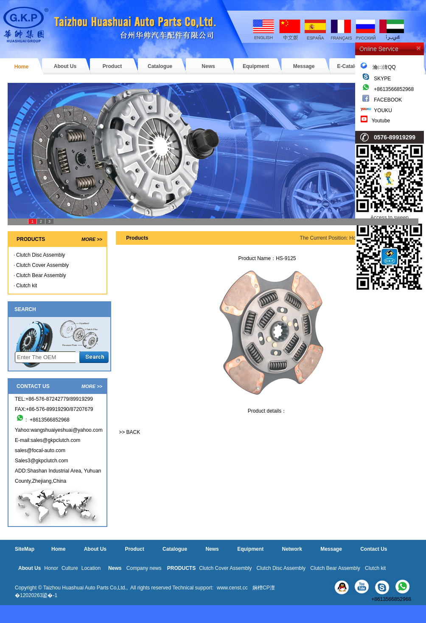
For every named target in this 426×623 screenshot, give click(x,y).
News (208, 66)
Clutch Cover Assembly (42, 265)
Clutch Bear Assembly (41, 275)
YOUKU (383, 110)
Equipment (256, 66)
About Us (65, 66)
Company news (144, 568)
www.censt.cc (232, 588)
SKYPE (382, 79)
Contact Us (373, 549)
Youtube (381, 121)
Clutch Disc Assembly (40, 255)
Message (304, 66)
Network (292, 549)
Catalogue (160, 66)
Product (112, 66)
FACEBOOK (388, 100)
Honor (51, 568)
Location (91, 568)
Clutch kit (26, 286)
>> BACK (129, 432)
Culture (70, 568)
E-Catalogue (352, 66)
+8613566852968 (394, 89)
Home (21, 67)
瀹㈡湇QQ (378, 67)
